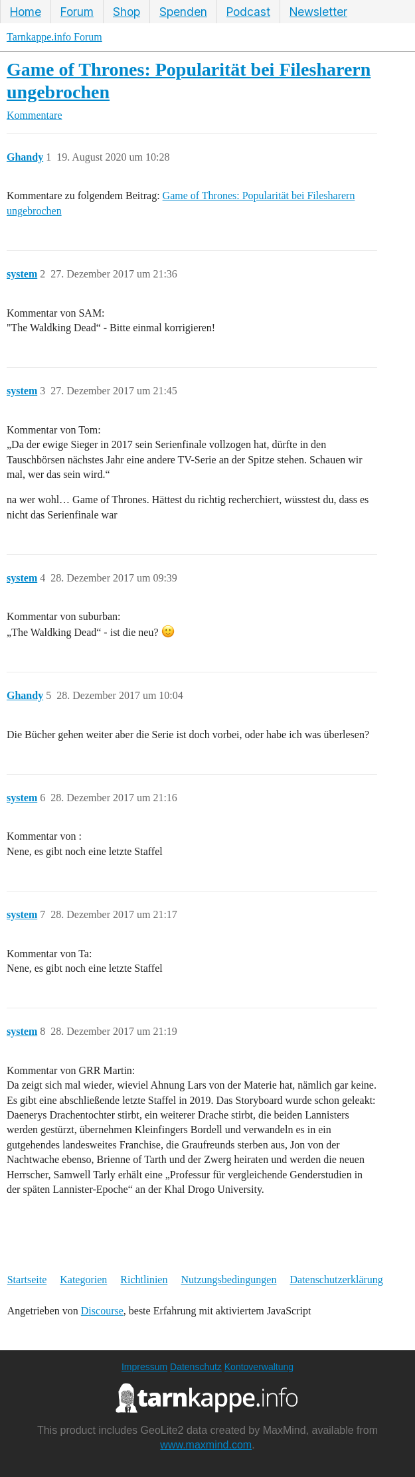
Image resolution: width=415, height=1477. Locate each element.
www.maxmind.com (206, 1444)
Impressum (144, 1366)
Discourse (102, 1310)
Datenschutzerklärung (336, 1279)
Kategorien (83, 1279)
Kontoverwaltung (258, 1366)
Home (25, 12)
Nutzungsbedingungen (228, 1279)
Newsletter (318, 12)
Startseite (27, 1279)
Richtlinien (143, 1279)
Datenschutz (196, 1366)
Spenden (183, 12)
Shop (126, 12)
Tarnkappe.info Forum (54, 36)
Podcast (248, 12)
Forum (77, 12)
